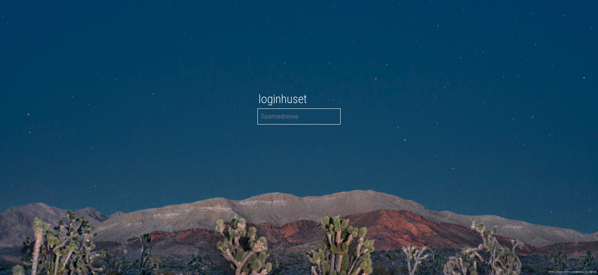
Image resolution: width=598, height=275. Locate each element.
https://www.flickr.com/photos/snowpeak (572, 271)
